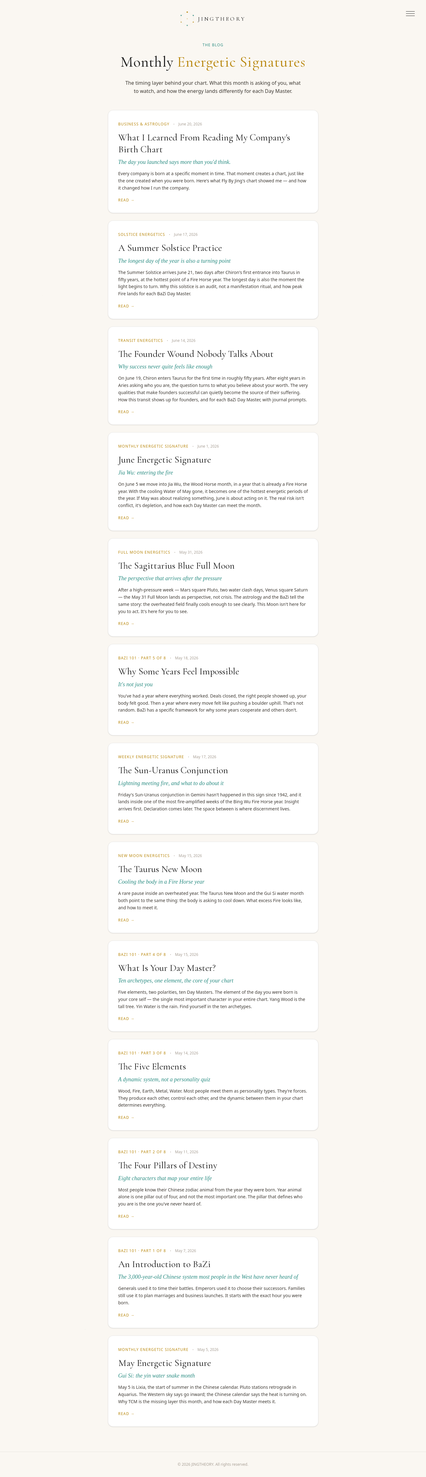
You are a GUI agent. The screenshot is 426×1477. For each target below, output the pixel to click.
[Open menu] (410, 13)
